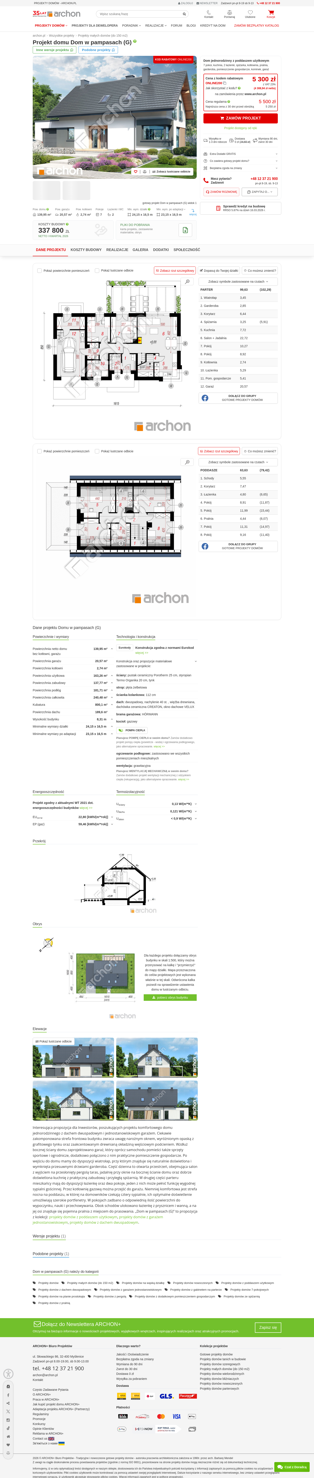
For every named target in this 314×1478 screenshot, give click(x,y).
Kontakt (38, 1380)
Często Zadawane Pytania (50, 1389)
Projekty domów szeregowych (220, 1364)
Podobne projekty (98, 50)
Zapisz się (268, 1327)
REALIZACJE (156, 25)
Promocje (39, 1419)
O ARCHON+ (42, 1394)
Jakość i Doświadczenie (132, 1354)
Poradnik (131, 25)
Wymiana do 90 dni (129, 1364)
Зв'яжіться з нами (49, 1443)
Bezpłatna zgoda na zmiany (135, 1359)
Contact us (43, 1438)
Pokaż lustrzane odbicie (54, 1041)
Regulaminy (41, 1414)
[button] (238, 398)
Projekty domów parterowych (219, 1388)
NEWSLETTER (207, 3)
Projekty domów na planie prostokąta (61, 1296)
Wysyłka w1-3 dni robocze (215, 140)
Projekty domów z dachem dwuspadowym (64, 1289)
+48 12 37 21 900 (264, 179)
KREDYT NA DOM (212, 25)
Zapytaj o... (259, 192)
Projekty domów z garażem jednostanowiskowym (131, 1289)
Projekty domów (51, 25)
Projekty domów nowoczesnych (193, 1283)
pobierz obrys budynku (170, 997)
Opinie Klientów (43, 1428)
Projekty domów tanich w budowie (223, 1359)
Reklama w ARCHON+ (48, 1433)
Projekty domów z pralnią (54, 1303)
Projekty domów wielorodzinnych (222, 1373)
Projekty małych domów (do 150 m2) (90, 1283)
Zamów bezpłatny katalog (256, 25)
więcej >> (141, 652)
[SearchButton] (184, 14)
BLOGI (191, 25)
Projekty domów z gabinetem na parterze (196, 1289)
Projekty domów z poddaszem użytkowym (247, 1283)
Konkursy (39, 1424)
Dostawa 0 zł (125, 1373)
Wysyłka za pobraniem (131, 1379)
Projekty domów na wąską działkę (143, 1283)
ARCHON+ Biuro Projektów (52, 1346)
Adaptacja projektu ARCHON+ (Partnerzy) (61, 1409)
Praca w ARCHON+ (46, 1399)
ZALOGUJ (185, 3)
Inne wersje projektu (54, 50)
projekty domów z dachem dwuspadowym (104, 1222)
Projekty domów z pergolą (110, 1296)
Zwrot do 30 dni (126, 1369)
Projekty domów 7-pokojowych (249, 1289)
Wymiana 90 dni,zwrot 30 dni (265, 140)
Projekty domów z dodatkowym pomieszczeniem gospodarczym (175, 1296)
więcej (192, 212)
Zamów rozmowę (221, 192)
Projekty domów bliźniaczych (219, 1379)
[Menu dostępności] (8, 1374)
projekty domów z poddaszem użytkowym (83, 1217)
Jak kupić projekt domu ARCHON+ (56, 1404)
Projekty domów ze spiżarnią (242, 1296)
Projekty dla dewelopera (95, 25)
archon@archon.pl (45, 1375)
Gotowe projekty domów (216, 1354)
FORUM (176, 25)
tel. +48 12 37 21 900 (58, 1368)
